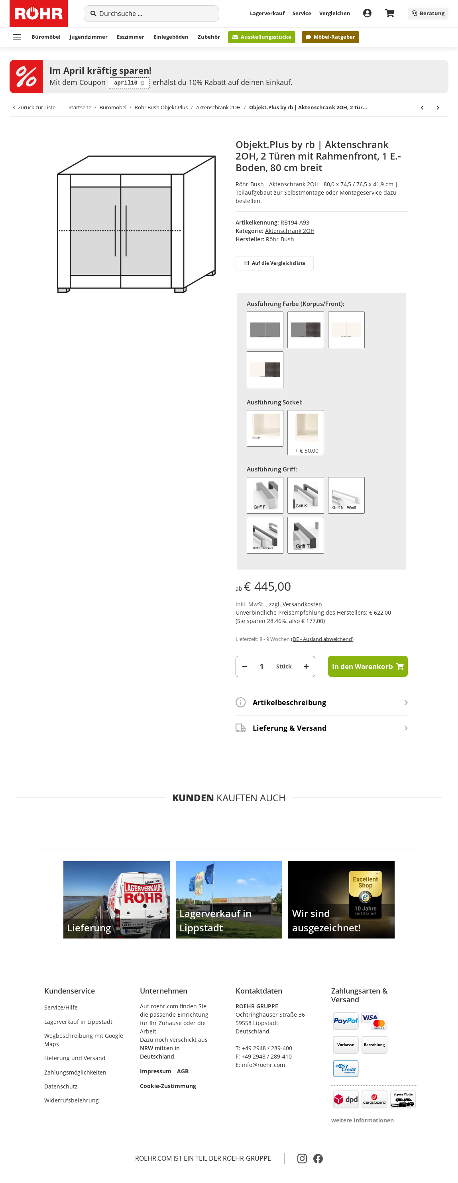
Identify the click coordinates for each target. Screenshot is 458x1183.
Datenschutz (61, 1086)
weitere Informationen (362, 1120)
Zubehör (209, 36)
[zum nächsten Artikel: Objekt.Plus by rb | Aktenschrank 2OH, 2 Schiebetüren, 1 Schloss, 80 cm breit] (438, 108)
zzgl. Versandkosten (295, 604)
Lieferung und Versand (75, 1058)
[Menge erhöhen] (306, 666)
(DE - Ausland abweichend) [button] (322, 639)
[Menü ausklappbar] (17, 37)
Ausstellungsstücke (261, 36)
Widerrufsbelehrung (71, 1100)
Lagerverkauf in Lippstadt (78, 1021)
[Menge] (262, 666)
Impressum (155, 1071)
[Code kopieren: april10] (129, 83)
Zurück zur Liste (34, 107)
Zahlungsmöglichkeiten (75, 1072)
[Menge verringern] (245, 666)
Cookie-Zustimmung (168, 1086)
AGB (183, 1071)
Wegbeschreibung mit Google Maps (83, 1040)
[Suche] (155, 14)
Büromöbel (46, 36)
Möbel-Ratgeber (330, 36)
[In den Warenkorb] (50, 134)
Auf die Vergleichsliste (274, 263)
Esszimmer (130, 36)
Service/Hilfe (61, 1007)
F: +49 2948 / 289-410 (264, 1056)
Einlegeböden (171, 36)
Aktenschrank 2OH (290, 231)
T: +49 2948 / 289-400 (264, 1048)
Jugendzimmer (89, 36)
